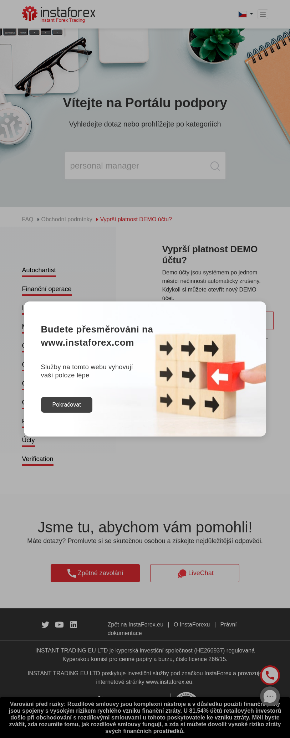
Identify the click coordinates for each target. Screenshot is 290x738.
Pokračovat (66, 405)
